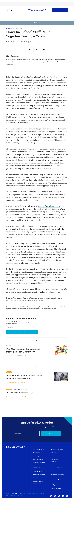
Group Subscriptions (39, 478)
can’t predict (50, 120)
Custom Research (57, 488)
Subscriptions (37, 471)
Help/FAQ (53, 452)
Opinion (63, 18)
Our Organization (38, 449)
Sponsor (24, 372)
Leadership (13, 18)
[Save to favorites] (37, 49)
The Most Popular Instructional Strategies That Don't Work (23, 350)
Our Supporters (38, 459)
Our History (36, 452)
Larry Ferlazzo (10, 356)
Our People (36, 456)
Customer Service (56, 456)
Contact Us (55, 446)
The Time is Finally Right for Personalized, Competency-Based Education (24, 377)
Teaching (10, 28)
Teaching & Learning (40, 18)
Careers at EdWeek (39, 462)
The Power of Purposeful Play (19, 393)
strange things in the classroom (40, 289)
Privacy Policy (18, 495)
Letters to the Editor (57, 449)
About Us (36, 446)
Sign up (51, 433)
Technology (54, 18)
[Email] (26, 433)
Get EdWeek (37, 468)
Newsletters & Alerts (39, 474)
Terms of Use (9, 495)
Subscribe (60, 10)
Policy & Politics (25, 18)
